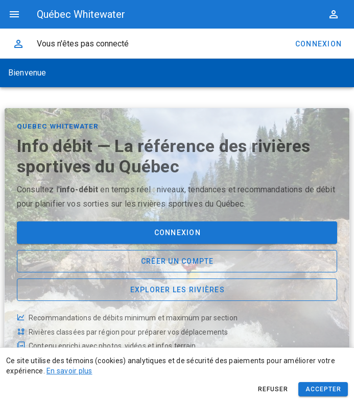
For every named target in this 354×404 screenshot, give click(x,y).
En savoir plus (69, 371)
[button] (333, 14)
